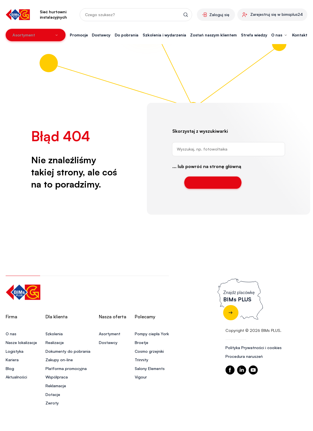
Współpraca (56, 377)
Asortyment (109, 333)
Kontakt (299, 34)
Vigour (141, 377)
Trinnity (141, 359)
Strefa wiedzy (254, 34)
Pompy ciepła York (152, 333)
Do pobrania (126, 34)
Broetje (141, 342)
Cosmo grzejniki (149, 351)
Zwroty (52, 402)
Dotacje (52, 394)
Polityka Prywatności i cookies (253, 347)
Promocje (79, 34)
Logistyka (14, 351)
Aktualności (16, 377)
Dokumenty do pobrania (67, 351)
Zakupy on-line (59, 359)
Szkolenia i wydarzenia (164, 34)
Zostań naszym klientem (213, 34)
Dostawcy (101, 34)
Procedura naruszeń (244, 356)
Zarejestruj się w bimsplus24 (276, 14)
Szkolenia (54, 333)
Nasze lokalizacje (21, 342)
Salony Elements (150, 368)
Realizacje (54, 342)
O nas (11, 333)
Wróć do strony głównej (213, 182)
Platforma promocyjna (66, 368)
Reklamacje (55, 385)
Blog (10, 368)
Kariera (12, 359)
